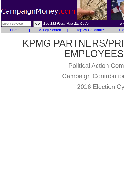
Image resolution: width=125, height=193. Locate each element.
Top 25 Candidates (90, 30)
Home (15, 30)
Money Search (49, 30)
